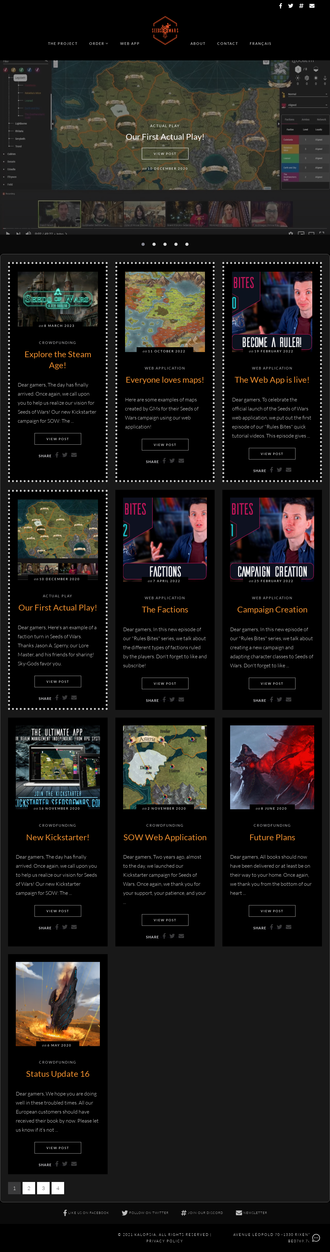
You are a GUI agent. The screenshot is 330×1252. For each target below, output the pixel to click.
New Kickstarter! (58, 837)
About (198, 43)
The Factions (165, 609)
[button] (143, 244)
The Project (63, 43)
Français (261, 43)
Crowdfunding (57, 343)
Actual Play (165, 126)
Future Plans (272, 837)
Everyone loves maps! (165, 379)
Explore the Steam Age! (57, 359)
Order (96, 43)
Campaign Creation (272, 609)
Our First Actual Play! (165, 136)
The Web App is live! (272, 379)
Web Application (165, 368)
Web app (130, 43)
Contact (227, 43)
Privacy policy (164, 1241)
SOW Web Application (165, 837)
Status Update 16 (58, 1073)
